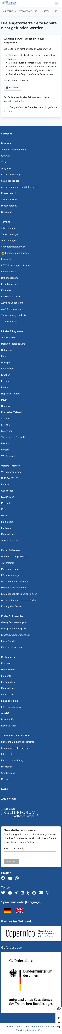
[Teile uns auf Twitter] (4, 893)
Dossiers (6, 779)
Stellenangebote (10, 180)
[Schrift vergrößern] (58, 1018)
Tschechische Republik (13, 437)
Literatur (5, 484)
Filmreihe (6, 290)
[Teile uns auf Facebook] (10, 893)
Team (4, 162)
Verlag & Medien (10, 465)
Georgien (6, 362)
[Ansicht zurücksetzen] (58, 1027)
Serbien (5, 418)
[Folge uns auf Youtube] (11, 878)
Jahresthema (9, 11)
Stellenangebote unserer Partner (19, 593)
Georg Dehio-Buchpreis (14, 628)
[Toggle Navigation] (56, 3)
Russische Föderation (12, 412)
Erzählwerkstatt (9, 284)
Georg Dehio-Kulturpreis (14, 622)
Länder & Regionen (12, 331)
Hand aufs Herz (9, 700)
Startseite (12, 87)
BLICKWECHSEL (10, 478)
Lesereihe (6, 259)
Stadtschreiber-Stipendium (15, 634)
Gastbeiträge (8, 773)
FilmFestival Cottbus (12, 296)
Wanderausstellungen (13, 246)
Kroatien (5, 374)
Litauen (5, 387)
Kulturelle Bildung (11, 174)
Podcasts (6, 503)
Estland (5, 356)
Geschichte (7, 490)
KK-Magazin (8, 657)
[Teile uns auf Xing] (17, 893)
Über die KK (7, 719)
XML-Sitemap (9, 798)
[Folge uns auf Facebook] (4, 878)
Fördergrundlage (10, 575)
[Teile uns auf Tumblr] (29, 893)
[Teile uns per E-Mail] (41, 893)
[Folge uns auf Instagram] (17, 878)
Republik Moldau (10, 393)
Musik (4, 515)
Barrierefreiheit (14, 1026)
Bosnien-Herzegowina (13, 343)
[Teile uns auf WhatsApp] (48, 893)
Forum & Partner (10, 550)
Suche (4, 789)
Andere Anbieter (10, 540)
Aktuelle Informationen (13, 149)
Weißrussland (8, 456)
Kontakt (42, 1030)
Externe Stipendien (11, 647)
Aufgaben (6, 168)
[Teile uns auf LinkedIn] (23, 893)
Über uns (6, 143)
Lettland (5, 381)
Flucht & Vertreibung (12, 760)
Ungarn (5, 449)
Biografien (6, 766)
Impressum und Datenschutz (40, 1026)
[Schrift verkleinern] (58, 1022)
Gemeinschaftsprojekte (13, 556)
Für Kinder (6, 528)
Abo (3, 713)
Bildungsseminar (10, 277)
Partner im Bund (10, 569)
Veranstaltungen (29, 11)
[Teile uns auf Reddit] (35, 893)
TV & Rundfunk (9, 321)
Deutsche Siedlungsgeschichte (17, 741)
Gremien (5, 155)
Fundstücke (7, 694)
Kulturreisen (7, 496)
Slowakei (6, 424)
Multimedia (7, 521)
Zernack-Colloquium (12, 302)
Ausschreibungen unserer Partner (19, 600)
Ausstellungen (50, 11)
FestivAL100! (8, 271)
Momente (6, 675)
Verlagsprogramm (11, 472)
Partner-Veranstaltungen (14, 581)
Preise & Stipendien (12, 616)
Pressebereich (8, 193)
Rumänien (6, 406)
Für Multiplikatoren (26, 1030)
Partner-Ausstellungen (13, 587)
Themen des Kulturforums (16, 735)
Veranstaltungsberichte (13, 315)
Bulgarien (6, 350)
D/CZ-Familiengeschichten (15, 265)
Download (6, 212)
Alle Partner (7, 562)
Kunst (4, 509)
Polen (4, 399)
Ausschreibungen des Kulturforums (20, 187)
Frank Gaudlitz (9, 641)
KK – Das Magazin (11, 707)
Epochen (6, 663)
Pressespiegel (9, 205)
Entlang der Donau (11, 606)
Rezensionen (8, 534)
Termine (5, 221)
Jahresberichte (9, 199)
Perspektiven (8, 669)
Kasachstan (7, 368)
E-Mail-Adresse (13, 848)
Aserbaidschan (9, 337)
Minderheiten (8, 754)
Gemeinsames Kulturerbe (15, 748)
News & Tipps (9, 725)
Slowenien (7, 431)
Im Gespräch (8, 682)
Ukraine (5, 443)
